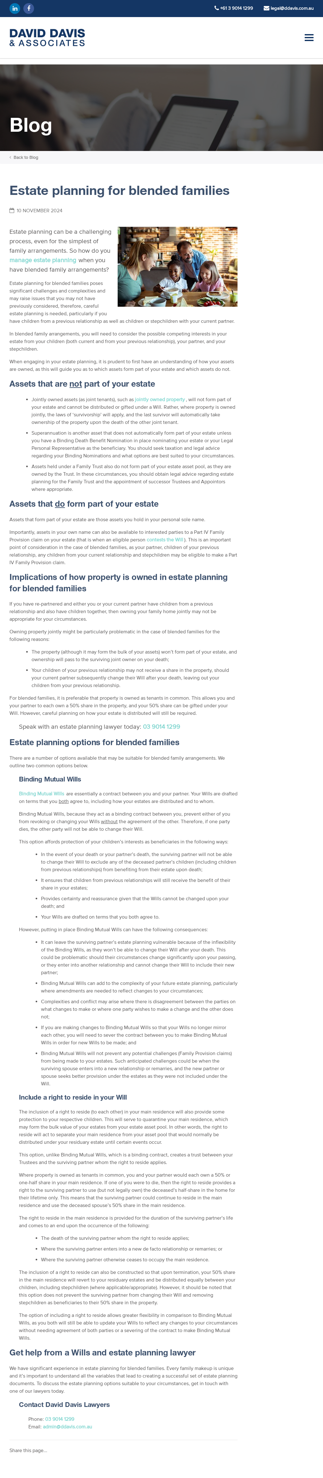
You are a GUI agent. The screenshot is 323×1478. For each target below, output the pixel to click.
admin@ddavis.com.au (67, 1426)
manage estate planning (42, 259)
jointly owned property (160, 399)
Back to (23, 157)
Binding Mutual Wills (41, 793)
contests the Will (165, 539)
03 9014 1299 (161, 726)
